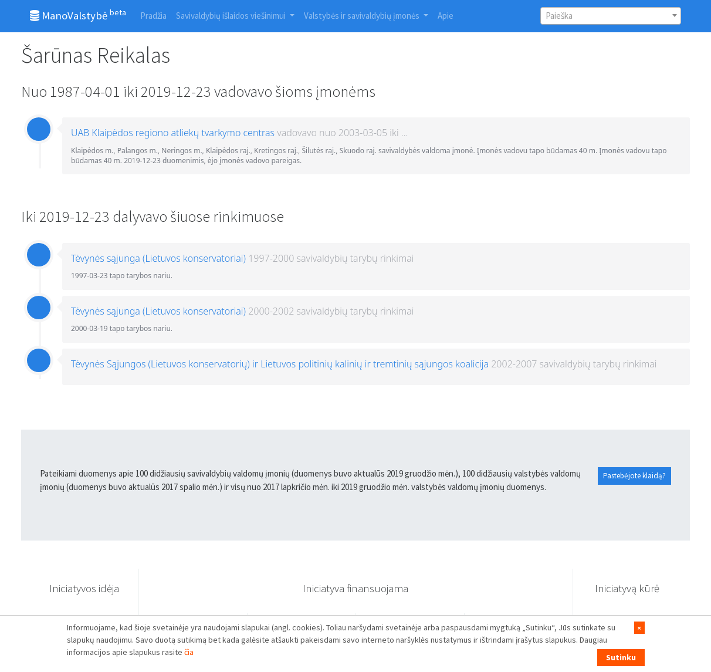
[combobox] (610, 16)
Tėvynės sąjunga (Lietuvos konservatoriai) (158, 258)
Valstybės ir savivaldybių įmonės (362, 15)
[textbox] (610, 16)
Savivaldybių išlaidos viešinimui (231, 15)
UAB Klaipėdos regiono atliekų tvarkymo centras (173, 132)
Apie (445, 15)
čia (189, 652)
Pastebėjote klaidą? (634, 476)
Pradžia (153, 15)
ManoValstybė (78, 14)
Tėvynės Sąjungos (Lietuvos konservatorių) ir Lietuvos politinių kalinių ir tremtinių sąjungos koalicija (280, 363)
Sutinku (621, 657)
